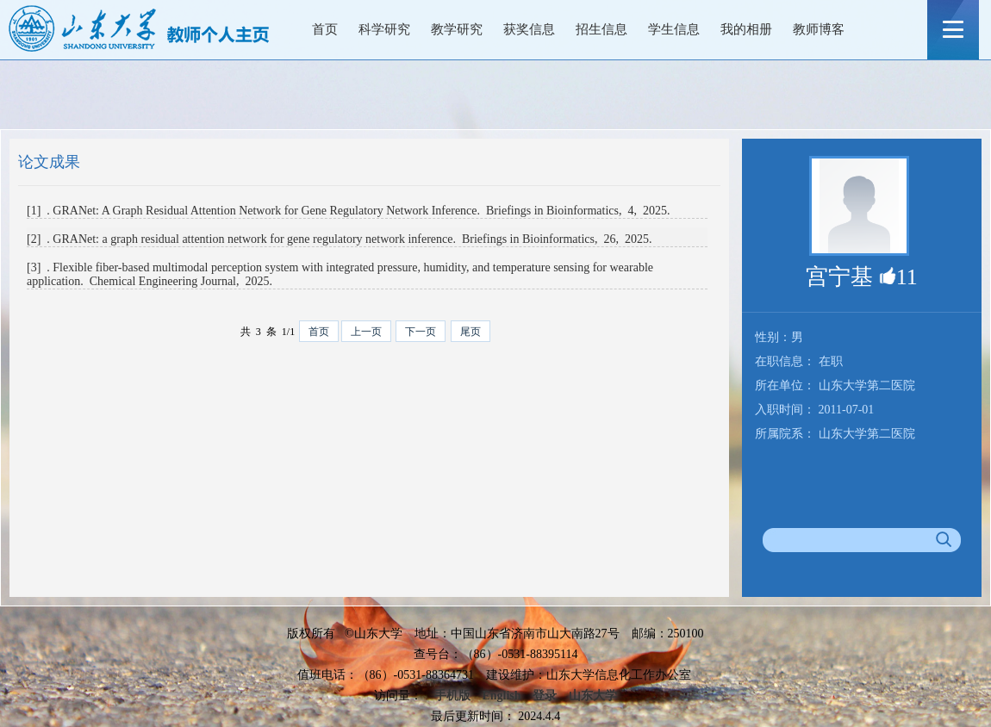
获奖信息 (529, 29)
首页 (325, 29)
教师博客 (819, 29)
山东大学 (593, 695)
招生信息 (601, 29)
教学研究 (457, 29)
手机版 (452, 695)
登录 (545, 695)
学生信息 (674, 29)
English (501, 695)
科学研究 (384, 29)
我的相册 (746, 29)
